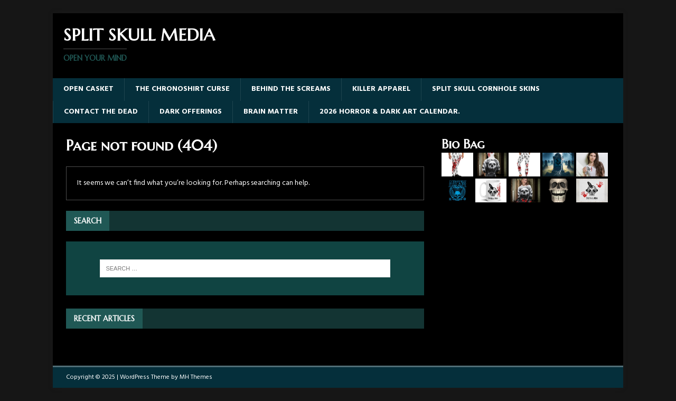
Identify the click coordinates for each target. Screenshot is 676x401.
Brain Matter (270, 112)
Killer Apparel (381, 89)
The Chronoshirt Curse (182, 89)
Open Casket (88, 89)
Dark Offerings (190, 112)
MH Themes (196, 377)
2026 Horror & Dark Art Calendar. (390, 112)
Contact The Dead (101, 112)
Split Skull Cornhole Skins (486, 89)
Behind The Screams (291, 89)
